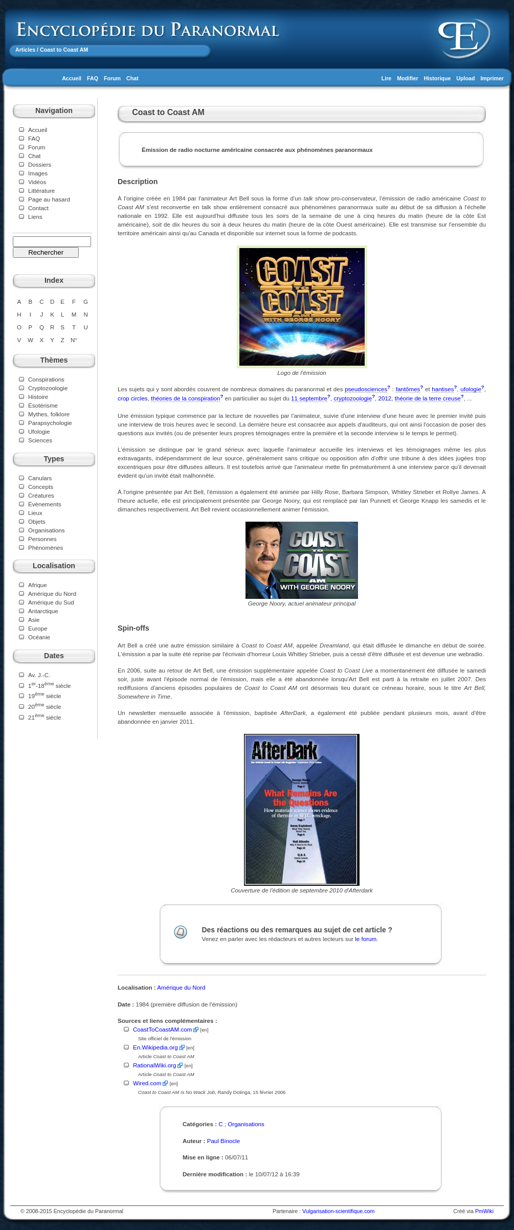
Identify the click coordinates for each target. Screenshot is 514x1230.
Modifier (407, 78)
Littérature (41, 190)
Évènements (44, 504)
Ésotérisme (43, 405)
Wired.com (147, 1083)
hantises (443, 389)
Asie (34, 619)
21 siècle (44, 717)
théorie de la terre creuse (428, 398)
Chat (132, 78)
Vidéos (37, 181)
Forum (112, 78)
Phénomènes (45, 547)
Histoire (38, 396)
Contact (38, 208)
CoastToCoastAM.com (162, 1029)
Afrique (37, 585)
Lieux (35, 512)
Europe (37, 628)
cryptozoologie (352, 398)
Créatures (41, 495)
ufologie (470, 389)
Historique (437, 78)
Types (53, 459)
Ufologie (39, 431)
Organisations (46, 530)
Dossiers (39, 164)
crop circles (133, 398)
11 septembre (309, 398)
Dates (54, 656)
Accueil (71, 78)
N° (74, 340)
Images (38, 173)
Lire (387, 78)
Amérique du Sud (51, 602)
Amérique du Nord (52, 593)
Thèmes (54, 360)
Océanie (39, 637)
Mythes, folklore (49, 414)
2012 (385, 398)
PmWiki (484, 1211)
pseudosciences (366, 389)
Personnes (42, 538)
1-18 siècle (49, 685)
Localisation (54, 566)
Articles (25, 50)
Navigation (54, 110)
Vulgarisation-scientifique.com (338, 1211)
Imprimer (492, 78)
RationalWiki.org (154, 1065)
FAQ (92, 78)
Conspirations (46, 379)
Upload (465, 78)
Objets (37, 521)
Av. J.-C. (39, 675)
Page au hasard (49, 199)
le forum (365, 938)
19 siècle (44, 695)
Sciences (40, 440)
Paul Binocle (223, 1140)
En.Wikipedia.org (155, 1047)
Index (53, 280)
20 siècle (44, 706)
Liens (35, 216)
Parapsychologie (50, 422)
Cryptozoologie (48, 388)
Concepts (40, 486)
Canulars (40, 478)
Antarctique (43, 611)
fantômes (408, 389)
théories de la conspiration (185, 398)
